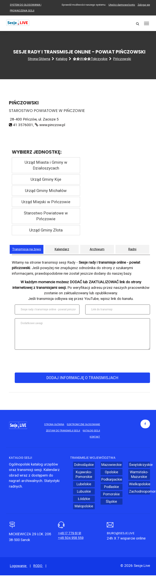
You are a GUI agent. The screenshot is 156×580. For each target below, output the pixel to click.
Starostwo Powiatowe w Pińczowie (46, 216)
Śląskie (111, 501)
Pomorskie (111, 494)
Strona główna (39, 59)
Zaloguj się (144, 4)
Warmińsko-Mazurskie (139, 474)
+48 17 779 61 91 (69, 533)
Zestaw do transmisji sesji (63, 430)
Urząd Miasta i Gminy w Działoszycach (46, 165)
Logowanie (18, 566)
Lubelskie (84, 484)
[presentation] (81, 361)
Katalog (61, 59)
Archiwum (97, 249)
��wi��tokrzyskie (90, 59)
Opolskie (111, 472)
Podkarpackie (111, 479)
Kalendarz (62, 249)
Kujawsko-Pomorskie (84, 474)
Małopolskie (84, 506)
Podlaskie (111, 487)
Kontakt (95, 436)
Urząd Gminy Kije (46, 179)
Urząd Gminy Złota (46, 230)
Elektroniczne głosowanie (83, 424)
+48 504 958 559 (71, 538)
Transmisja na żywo (26, 249)
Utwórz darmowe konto (122, 4)
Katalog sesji (91, 430)
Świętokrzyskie (139, 465)
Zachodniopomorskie (139, 491)
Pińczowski (122, 59)
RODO (38, 566)
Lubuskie (84, 491)
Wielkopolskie (139, 484)
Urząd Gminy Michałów (46, 190)
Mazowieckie (111, 465)
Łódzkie (84, 499)
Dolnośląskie (84, 465)
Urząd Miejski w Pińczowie (46, 202)
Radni (132, 249)
